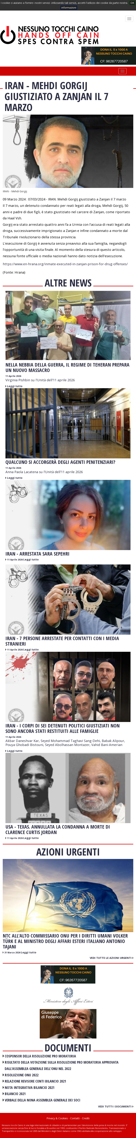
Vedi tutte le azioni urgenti (111, 958)
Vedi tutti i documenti (115, 1106)
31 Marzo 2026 (12, 952)
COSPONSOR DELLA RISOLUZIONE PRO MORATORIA (40, 1056)
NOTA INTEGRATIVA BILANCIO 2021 (30, 1087)
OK (132, 3)
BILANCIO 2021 (15, 1093)
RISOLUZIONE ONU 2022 (21, 1075)
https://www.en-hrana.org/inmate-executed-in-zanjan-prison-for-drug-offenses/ (65, 264)
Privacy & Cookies (57, 1118)
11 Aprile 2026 (13, 376)
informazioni (68, 7)
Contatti (75, 1118)
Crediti (86, 1118)
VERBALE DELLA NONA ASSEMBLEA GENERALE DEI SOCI (42, 1100)
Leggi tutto (14, 386)
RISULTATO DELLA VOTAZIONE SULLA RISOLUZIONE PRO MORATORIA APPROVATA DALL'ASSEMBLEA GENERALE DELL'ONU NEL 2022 (61, 1065)
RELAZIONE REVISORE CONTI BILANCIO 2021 (35, 1081)
